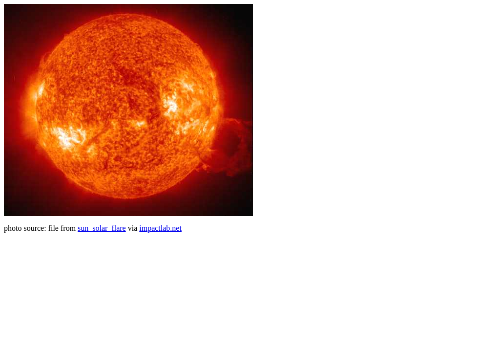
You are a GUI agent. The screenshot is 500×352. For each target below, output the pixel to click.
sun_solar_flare (102, 228)
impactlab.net (160, 228)
